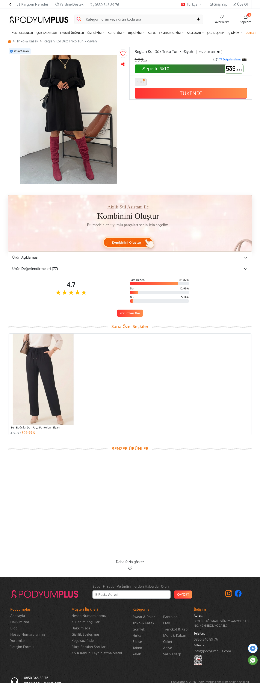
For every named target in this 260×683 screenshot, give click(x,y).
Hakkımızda (19, 622)
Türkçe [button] (192, 4)
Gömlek (139, 629)
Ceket (167, 641)
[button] (123, 53)
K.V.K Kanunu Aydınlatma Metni (96, 653)
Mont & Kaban (174, 635)
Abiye (167, 648)
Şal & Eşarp (172, 654)
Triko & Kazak (27, 41)
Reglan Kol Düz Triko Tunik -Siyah (70, 41)
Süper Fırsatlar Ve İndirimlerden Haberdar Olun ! (131, 586)
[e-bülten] (131, 594)
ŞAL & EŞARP (215, 33)
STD (141, 81)
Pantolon (170, 616)
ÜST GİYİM (94, 33)
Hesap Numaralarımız (27, 634)
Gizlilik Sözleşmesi (85, 634)
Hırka (137, 635)
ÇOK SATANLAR (46, 33)
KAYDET (183, 594)
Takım (137, 648)
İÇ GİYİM (233, 33)
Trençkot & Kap (175, 629)
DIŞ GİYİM (135, 33)
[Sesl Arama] (198, 19)
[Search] (138, 19)
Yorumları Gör (130, 313)
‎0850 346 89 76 (206, 639)
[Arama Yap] (78, 19)
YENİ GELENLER (22, 33)
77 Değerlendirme (232, 59)
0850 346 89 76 (105, 4)
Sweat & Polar (144, 616)
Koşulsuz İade (82, 640)
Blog (14, 628)
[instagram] (228, 594)
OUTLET (250, 33)
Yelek (137, 654)
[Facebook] (238, 594)
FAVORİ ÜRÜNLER (72, 33)
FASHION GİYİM (170, 33)
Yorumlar (17, 640)
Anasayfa (17, 615)
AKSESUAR (194, 33)
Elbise (137, 641)
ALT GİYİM (115, 33)
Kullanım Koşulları (85, 622)
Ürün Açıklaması (25, 257)
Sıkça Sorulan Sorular (88, 646)
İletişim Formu (22, 646)
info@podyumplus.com (212, 651)
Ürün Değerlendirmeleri (35, 268)
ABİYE (152, 33)
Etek (166, 623)
